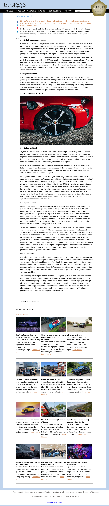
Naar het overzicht (22, 314)
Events (41, 11)
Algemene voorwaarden (43, 496)
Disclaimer (75, 496)
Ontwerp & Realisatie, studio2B (54, 502)
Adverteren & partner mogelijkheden (75, 492)
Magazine (31, 11)
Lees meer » (46, 354)
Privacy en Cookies (61, 496)
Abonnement (18, 492)
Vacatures (95, 492)
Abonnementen (55, 11)
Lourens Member (44, 492)
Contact (68, 11)
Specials (20, 11)
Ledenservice (30, 492)
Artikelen (9, 11)
